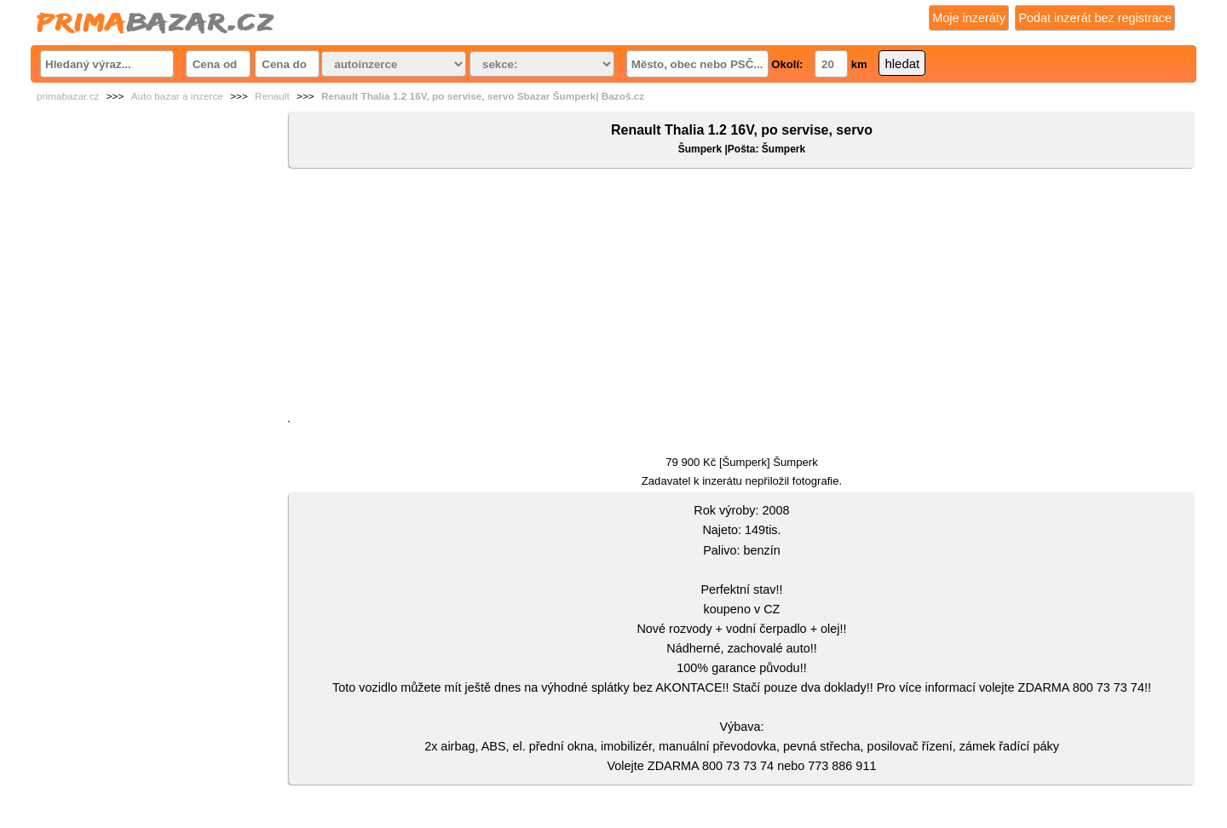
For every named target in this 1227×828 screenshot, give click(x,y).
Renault (272, 96)
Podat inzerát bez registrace (1095, 18)
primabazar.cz (68, 96)
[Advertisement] (741, 297)
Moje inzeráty (968, 18)
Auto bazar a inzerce (177, 96)
